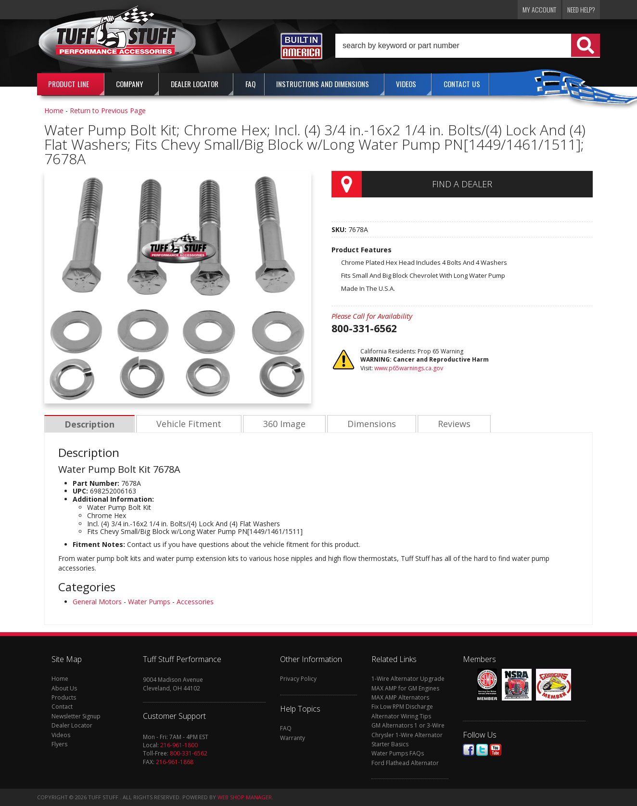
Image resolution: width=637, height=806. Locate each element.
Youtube (495, 750)
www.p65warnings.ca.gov (408, 368)
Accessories (195, 601)
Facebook (468, 750)
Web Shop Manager (244, 797)
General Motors (97, 601)
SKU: (339, 229)
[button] (467, 46)
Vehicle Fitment (187, 424)
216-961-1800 (179, 745)
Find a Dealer (462, 184)
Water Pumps (149, 601)
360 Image (282, 424)
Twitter (482, 750)
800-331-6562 (188, 753)
